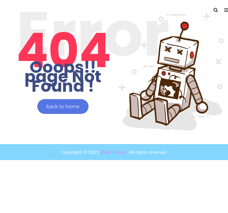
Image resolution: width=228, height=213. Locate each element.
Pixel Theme (112, 152)
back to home (63, 106)
